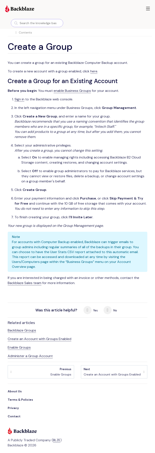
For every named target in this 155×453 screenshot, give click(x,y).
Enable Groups (19, 347)
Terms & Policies (20, 400)
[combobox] (37, 23)
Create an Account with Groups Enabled (39, 339)
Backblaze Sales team (24, 283)
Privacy (13, 408)
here (93, 71)
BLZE (56, 440)
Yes (90, 310)
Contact (14, 416)
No (110, 310)
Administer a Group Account (30, 356)
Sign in (19, 99)
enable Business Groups (72, 90)
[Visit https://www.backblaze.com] (19, 9)
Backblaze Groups (22, 330)
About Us (15, 391)
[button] (148, 8)
